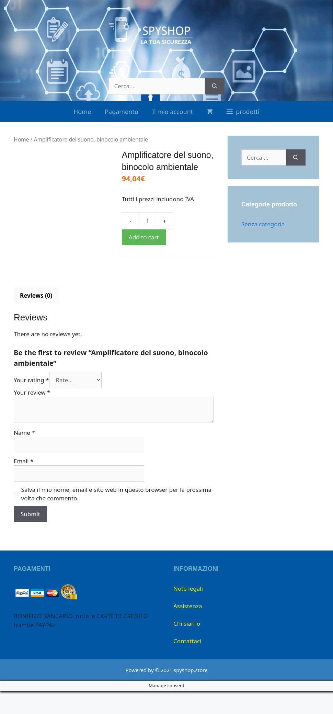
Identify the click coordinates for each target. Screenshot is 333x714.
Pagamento (121, 111)
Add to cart (144, 237)
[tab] (36, 318)
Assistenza (187, 629)
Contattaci (187, 664)
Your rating (31, 403)
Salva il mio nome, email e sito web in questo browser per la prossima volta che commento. (116, 516)
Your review (32, 415)
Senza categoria (263, 224)
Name (24, 455)
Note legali (188, 611)
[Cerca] (215, 86)
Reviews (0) (36, 318)
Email (23, 484)
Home (82, 111)
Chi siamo (186, 646)
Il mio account (172, 111)
